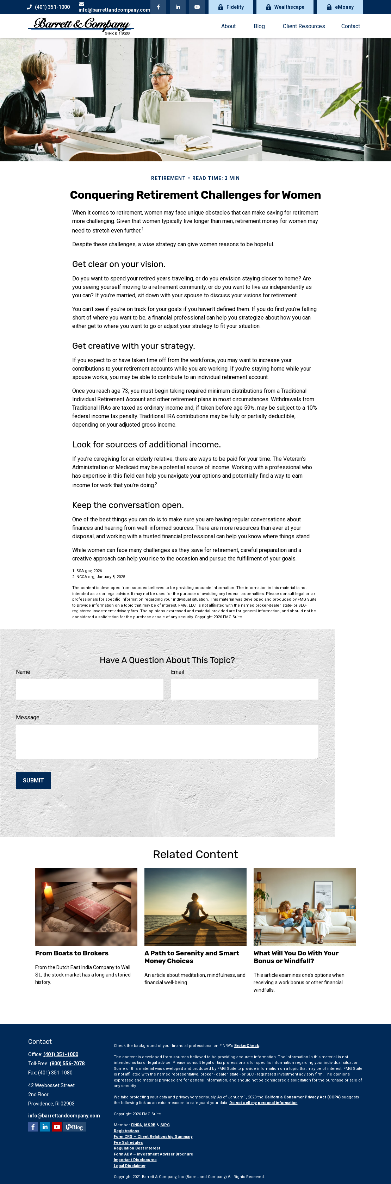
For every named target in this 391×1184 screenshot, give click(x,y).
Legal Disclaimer (129, 1166)
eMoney (340, 7)
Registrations (126, 1131)
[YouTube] (197, 7)
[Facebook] (158, 7)
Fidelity (231, 7)
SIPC (165, 1125)
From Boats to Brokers (71, 953)
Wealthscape (285, 7)
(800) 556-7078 (67, 1063)
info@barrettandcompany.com (114, 7)
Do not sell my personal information (263, 1103)
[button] (228, 26)
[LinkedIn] (178, 7)
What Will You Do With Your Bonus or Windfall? (296, 957)
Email (177, 672)
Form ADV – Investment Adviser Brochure (153, 1154)
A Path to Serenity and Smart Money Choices (191, 957)
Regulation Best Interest (137, 1148)
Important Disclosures (135, 1160)
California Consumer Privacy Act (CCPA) (303, 1097)
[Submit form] (33, 780)
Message (27, 717)
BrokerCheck (246, 1045)
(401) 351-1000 (48, 7)
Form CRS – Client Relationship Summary (153, 1136)
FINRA (136, 1125)
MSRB (149, 1125)
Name (23, 672)
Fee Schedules (128, 1142)
